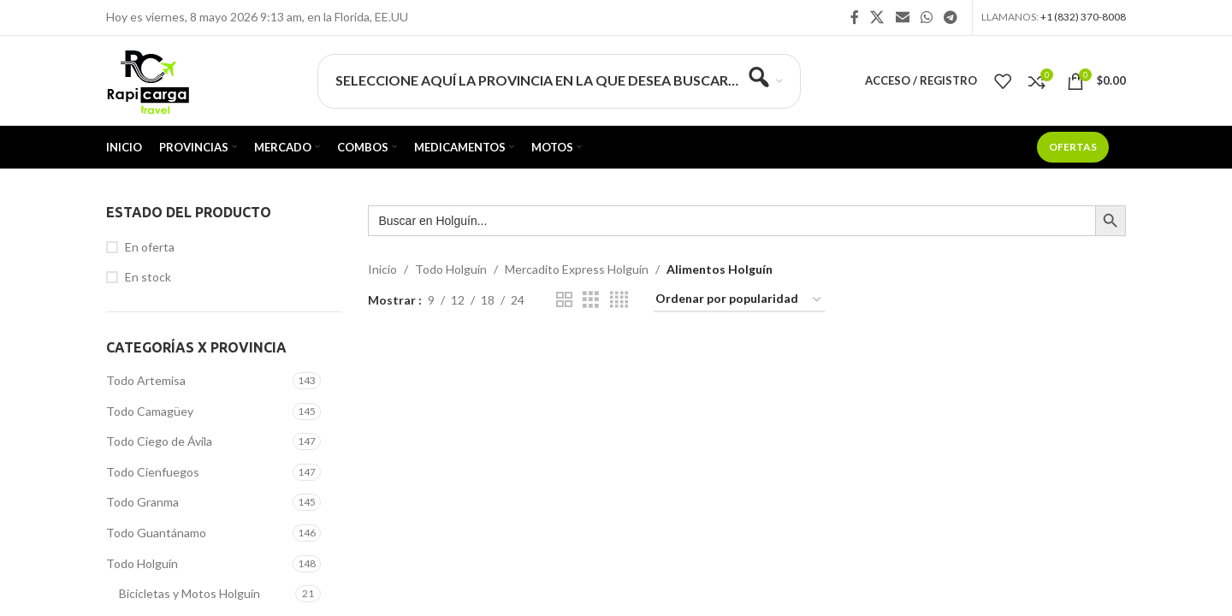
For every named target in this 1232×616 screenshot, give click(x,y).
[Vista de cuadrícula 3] (591, 300)
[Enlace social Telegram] (951, 17)
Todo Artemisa (146, 380)
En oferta (150, 247)
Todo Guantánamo (156, 532)
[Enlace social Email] (902, 17)
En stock (148, 277)
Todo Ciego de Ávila (159, 441)
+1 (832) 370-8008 (1083, 16)
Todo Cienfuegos (152, 472)
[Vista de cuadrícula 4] (619, 300)
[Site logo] (147, 79)
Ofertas (1073, 146)
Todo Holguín (142, 563)
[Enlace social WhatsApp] (926, 17)
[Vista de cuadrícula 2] (564, 300)
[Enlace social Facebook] (854, 17)
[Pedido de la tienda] (739, 299)
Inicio (382, 269)
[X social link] (877, 17)
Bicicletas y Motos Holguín (189, 593)
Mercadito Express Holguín (577, 269)
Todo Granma (142, 502)
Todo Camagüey (149, 411)
